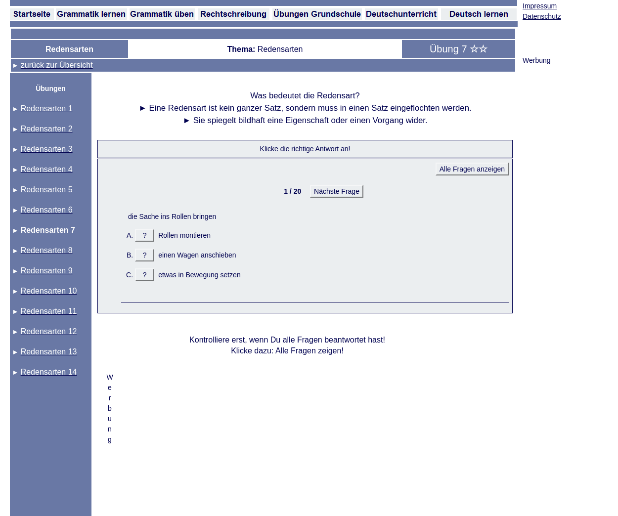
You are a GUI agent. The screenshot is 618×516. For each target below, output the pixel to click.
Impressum (540, 6)
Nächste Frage (336, 191)
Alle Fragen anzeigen (472, 169)
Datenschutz (542, 16)
